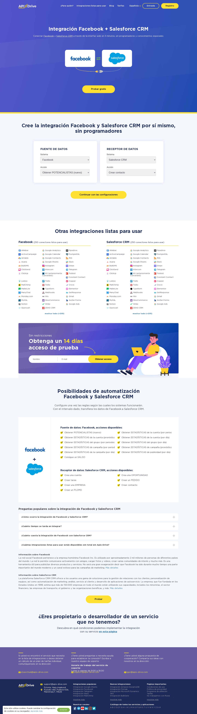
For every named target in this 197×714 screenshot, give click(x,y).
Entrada (151, 6)
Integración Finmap (119, 689)
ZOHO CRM (50, 308)
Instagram (49, 266)
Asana (24, 262)
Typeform (49, 289)
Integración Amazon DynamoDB (124, 687)
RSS (70, 258)
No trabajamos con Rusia (158, 696)
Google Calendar (52, 254)
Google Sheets (51, 262)
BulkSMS (25, 266)
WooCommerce (52, 300)
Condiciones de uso (156, 687)
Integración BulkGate (119, 696)
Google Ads (74, 304)
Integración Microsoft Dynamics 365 (124, 692)
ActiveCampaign (29, 254)
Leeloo (24, 281)
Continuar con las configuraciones (98, 195)
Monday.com (27, 296)
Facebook (49, 36)
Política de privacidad (157, 689)
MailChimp (26, 285)
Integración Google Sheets (85, 687)
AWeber (24, 250)
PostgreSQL (74, 254)
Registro (170, 6)
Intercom (49, 269)
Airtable (24, 258)
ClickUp (24, 273)
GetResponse (75, 292)
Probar (98, 599)
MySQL (24, 300)
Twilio (47, 285)
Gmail (71, 296)
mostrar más (79, 699)
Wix (46, 296)
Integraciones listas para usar (91, 6)
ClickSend (25, 269)
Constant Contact (77, 277)
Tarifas (120, 6)
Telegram (73, 269)
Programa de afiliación (157, 691)
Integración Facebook (83, 689)
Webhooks (50, 292)
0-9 (159, 707)
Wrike (47, 304)
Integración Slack (81, 693)
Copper (72, 281)
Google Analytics (53, 250)
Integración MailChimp (83, 696)
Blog (111, 6)
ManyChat (26, 292)
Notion (24, 304)
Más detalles (111, 568)
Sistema (44, 154)
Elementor (73, 289)
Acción (43, 167)
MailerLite (25, 289)
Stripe (71, 266)
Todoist (72, 273)
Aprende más (37, 711)
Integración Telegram (82, 691)
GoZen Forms (75, 300)
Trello (47, 281)
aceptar (63, 710)
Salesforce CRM (64, 36)
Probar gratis (98, 89)
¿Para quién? (67, 6)
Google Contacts (53, 258)
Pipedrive (73, 250)
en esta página (108, 632)
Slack (71, 262)
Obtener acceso (103, 359)
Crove (71, 285)
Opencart (25, 308)
